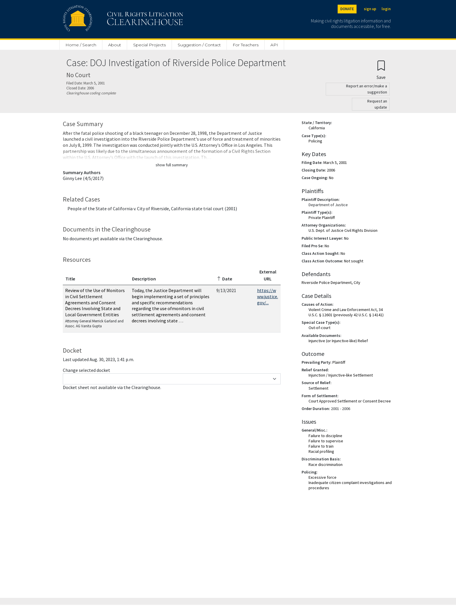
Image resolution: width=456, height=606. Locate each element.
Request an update (377, 104)
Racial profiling (321, 451)
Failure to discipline (325, 435)
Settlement (318, 388)
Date (224, 279)
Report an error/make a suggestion (366, 89)
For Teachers (246, 44)
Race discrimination (326, 464)
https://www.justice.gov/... (267, 296)
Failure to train (321, 446)
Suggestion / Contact (199, 44)
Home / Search (80, 44)
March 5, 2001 (335, 162)
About (114, 44)
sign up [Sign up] (370, 8)
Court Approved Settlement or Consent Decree (350, 401)
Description (144, 279)
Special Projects (149, 44)
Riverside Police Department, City (331, 282)
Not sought (353, 261)
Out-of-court (319, 327)
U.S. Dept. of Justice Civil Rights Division (343, 230)
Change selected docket (86, 370)
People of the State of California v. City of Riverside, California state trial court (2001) (152, 208)
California (317, 127)
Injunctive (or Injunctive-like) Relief (338, 340)
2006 (331, 170)
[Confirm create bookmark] (381, 70)
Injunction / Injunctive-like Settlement (341, 375)
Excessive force (322, 477)
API (274, 44)
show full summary (172, 164)
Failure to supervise (326, 441)
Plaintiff (338, 362)
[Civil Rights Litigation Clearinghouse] (106, 19)
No (331, 177)
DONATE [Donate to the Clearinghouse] (347, 8)
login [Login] (386, 8)
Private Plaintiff (322, 217)
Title (70, 279)
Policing (315, 141)
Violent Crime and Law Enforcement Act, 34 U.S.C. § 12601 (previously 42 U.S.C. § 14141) (346, 312)
